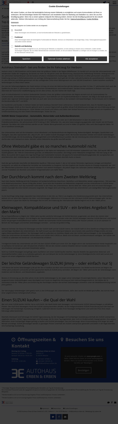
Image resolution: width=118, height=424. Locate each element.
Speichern (26, 59)
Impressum (15, 22)
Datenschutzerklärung (78, 19)
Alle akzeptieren (91, 59)
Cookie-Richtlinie (92, 19)
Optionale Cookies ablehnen (59, 59)
